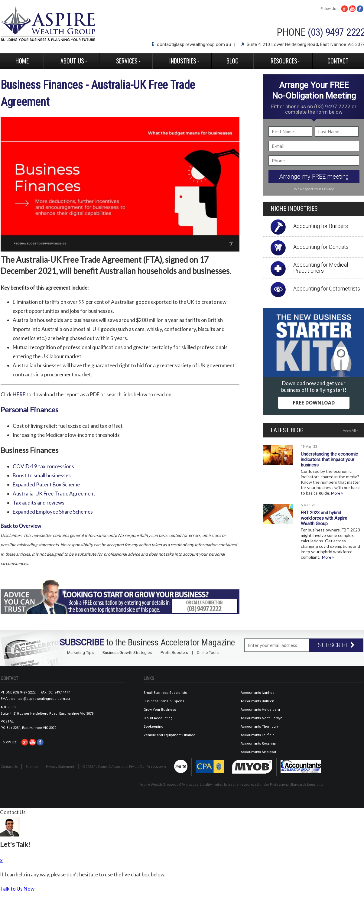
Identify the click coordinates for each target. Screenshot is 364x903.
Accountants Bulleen (257, 701)
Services (127, 60)
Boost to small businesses (42, 475)
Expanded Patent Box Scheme (46, 484)
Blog (232, 60)
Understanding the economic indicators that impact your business (329, 459)
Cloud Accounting (158, 718)
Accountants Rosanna (258, 743)
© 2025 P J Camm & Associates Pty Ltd (111, 766)
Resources (284, 60)
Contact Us (9, 766)
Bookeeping (153, 727)
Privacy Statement (60, 766)
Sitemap (32, 766)
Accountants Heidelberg (260, 710)
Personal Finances (29, 409)
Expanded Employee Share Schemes (53, 511)
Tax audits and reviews (38, 502)
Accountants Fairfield (258, 735)
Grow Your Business (160, 710)
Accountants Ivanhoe (258, 693)
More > (337, 493)
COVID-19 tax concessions (43, 466)
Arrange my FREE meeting (314, 176)
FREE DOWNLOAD (314, 402)
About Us (72, 60)
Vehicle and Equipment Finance (169, 735)
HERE (19, 394)
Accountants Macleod (258, 752)
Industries (182, 60)
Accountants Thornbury (259, 727)
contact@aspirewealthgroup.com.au (194, 44)
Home (22, 60)
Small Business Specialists (165, 693)
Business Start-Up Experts (164, 701)
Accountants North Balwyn (261, 718)
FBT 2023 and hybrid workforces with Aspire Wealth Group (324, 518)
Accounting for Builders (320, 226)
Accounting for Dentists (321, 247)
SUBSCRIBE (336, 645)
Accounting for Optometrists (326, 288)
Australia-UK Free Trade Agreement (54, 493)
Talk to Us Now (17, 888)
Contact (338, 60)
